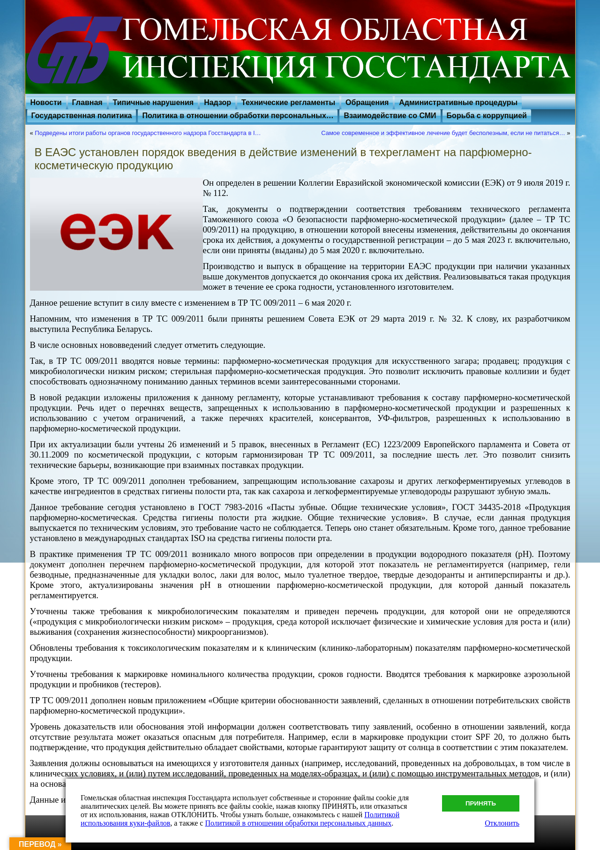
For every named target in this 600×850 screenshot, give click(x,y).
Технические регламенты (288, 102)
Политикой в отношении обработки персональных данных (298, 823)
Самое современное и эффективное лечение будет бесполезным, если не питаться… (443, 132)
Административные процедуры (458, 102)
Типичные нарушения (153, 102)
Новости (46, 102)
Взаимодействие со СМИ (390, 116)
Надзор (217, 102)
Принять (480, 803)
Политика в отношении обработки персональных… (237, 116)
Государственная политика (81, 116)
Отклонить (502, 823)
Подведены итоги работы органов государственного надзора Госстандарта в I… (148, 132)
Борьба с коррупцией (487, 116)
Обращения (367, 102)
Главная (87, 102)
